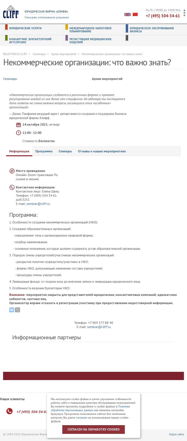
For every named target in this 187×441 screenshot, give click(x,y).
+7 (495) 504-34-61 (163, 16)
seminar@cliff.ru (38, 204)
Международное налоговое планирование (91, 30)
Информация (19, 151)
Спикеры (65, 151)
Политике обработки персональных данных (90, 408)
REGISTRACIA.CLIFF (15, 54)
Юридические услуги (25, 28)
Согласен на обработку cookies (93, 429)
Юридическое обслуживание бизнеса (152, 30)
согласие (81, 417)
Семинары (39, 54)
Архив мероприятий (63, 54)
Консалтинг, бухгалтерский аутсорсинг (30, 41)
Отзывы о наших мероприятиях (102, 151)
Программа (43, 151)
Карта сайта (176, 434)
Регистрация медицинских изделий (91, 41)
